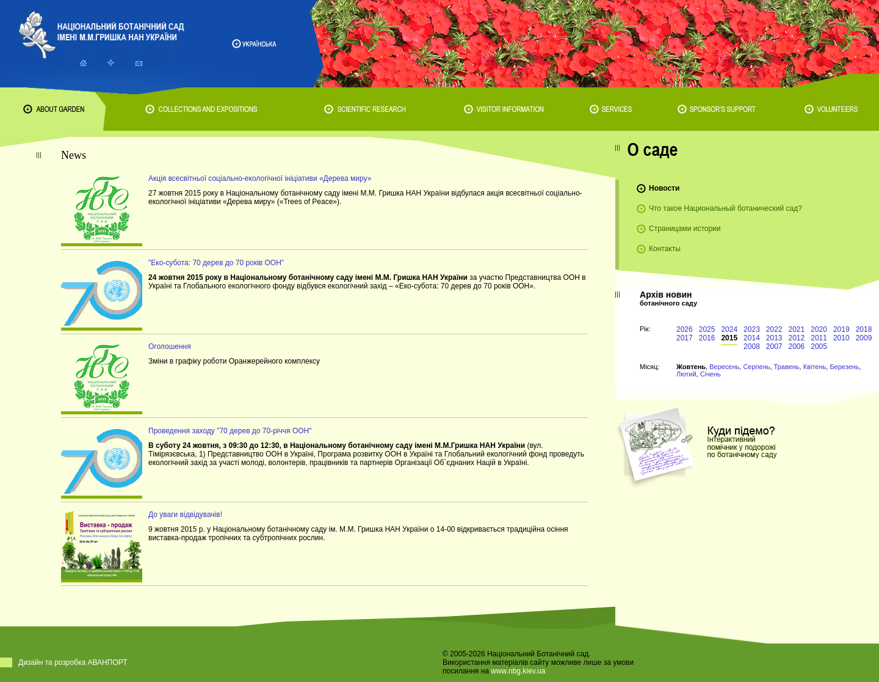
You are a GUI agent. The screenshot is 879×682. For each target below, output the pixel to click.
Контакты (665, 248)
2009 (864, 338)
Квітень (815, 366)
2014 (751, 338)
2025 (707, 329)
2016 (707, 338)
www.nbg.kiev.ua (518, 671)
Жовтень (691, 366)
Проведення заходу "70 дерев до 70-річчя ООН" (229, 431)
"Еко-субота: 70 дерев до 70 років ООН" (216, 262)
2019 (841, 329)
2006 (797, 346)
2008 (751, 346)
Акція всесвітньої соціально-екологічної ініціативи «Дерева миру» (259, 178)
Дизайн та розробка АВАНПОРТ (73, 662)
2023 (751, 329)
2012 (797, 338)
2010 (841, 338)
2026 (684, 329)
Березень (844, 366)
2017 (684, 338)
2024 (729, 329)
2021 (797, 329)
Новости (664, 188)
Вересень (724, 366)
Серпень (756, 366)
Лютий (686, 374)
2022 (774, 329)
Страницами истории (685, 228)
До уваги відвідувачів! (185, 514)
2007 (774, 346)
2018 (864, 329)
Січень (710, 374)
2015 (729, 338)
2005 (819, 346)
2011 (819, 338)
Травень (787, 366)
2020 (819, 329)
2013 (774, 338)
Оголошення (169, 346)
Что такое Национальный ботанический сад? (725, 208)
